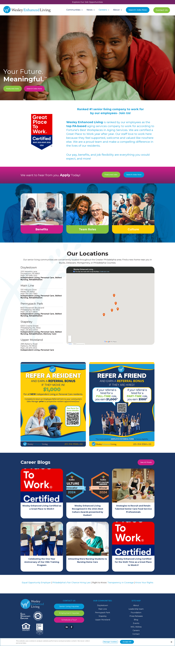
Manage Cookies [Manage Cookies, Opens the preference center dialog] (110, 642)
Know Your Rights (144, 585)
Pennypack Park (32, 305)
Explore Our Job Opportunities (87, 2)
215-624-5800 (32, 314)
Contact (136, 636)
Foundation (136, 615)
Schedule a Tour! (69, 622)
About (136, 608)
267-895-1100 (31, 278)
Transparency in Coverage (120, 585)
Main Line (27, 287)
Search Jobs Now (34, 89)
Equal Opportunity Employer (36, 585)
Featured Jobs (12, 89)
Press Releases (136, 618)
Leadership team (136, 611)
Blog (136, 622)
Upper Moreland (32, 342)
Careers (136, 633)
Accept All (127, 642)
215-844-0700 (32, 332)
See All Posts (146, 464)
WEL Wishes (136, 629)
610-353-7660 (31, 296)
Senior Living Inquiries (69, 609)
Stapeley (26, 324)
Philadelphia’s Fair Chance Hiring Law (71, 585)
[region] (87, 642)
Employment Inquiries (69, 615)
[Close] (171, 642)
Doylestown (29, 269)
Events (136, 625)
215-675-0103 (31, 350)
